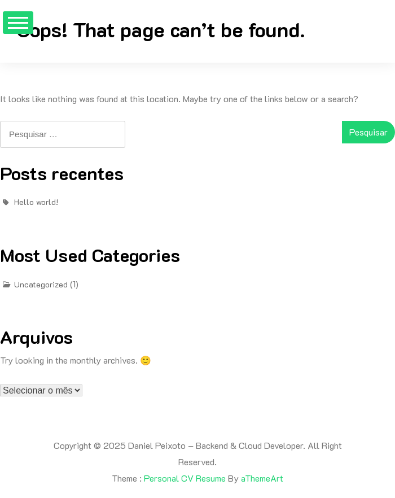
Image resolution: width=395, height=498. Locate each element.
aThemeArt (262, 478)
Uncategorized (41, 284)
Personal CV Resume (185, 478)
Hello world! (36, 201)
